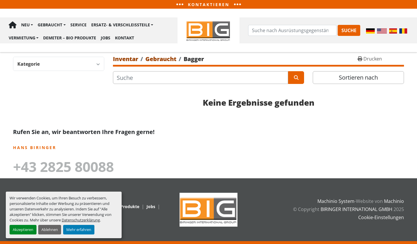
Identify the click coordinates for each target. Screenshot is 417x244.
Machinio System (335, 201)
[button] (27, 25)
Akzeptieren (23, 229)
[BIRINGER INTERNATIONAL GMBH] (208, 209)
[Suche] (200, 77)
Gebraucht (50, 24)
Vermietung (22, 38)
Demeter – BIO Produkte (69, 38)
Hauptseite (13, 25)
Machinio (394, 201)
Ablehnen (49, 229)
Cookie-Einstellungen (381, 217)
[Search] (292, 30)
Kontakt (124, 38)
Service (78, 24)
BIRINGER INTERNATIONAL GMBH (356, 209)
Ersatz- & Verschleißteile (120, 24)
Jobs (105, 38)
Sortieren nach (358, 77)
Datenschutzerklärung (81, 220)
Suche (348, 30)
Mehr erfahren (78, 229)
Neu (25, 24)
